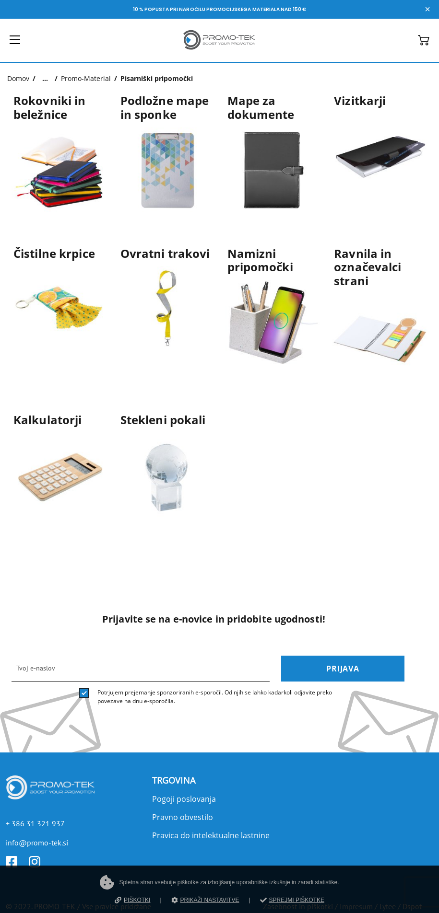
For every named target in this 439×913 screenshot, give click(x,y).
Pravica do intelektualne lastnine (211, 835)
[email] (141, 669)
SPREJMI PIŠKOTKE (292, 900)
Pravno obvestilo (182, 817)
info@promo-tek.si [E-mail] (37, 842)
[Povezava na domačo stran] (219, 51)
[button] (423, 43)
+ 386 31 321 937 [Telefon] (35, 823)
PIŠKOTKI (132, 900)
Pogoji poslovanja (184, 799)
